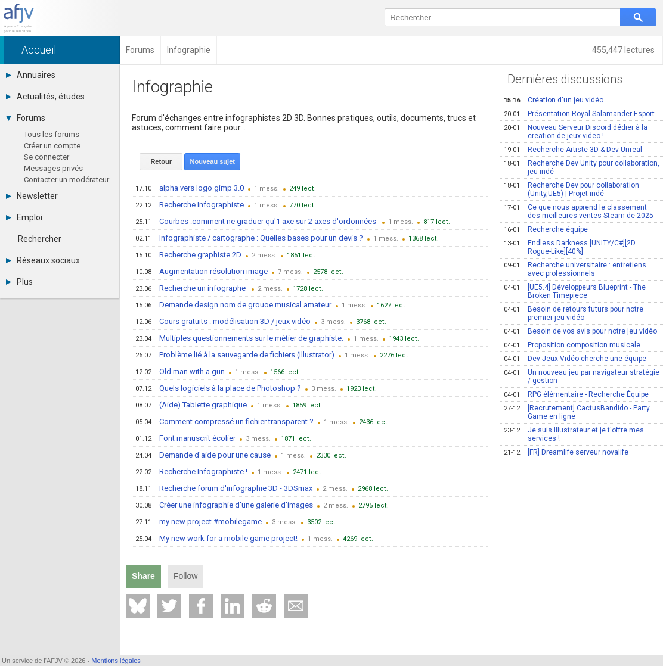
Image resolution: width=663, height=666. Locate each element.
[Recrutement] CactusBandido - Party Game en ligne (577, 412)
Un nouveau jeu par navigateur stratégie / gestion (581, 376)
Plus (19, 282)
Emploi (24, 217)
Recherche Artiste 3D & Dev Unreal (573, 149)
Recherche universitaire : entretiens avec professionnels (575, 269)
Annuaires (30, 75)
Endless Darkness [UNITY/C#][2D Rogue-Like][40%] (570, 247)
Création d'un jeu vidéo (553, 100)
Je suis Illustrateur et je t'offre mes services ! (574, 434)
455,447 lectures (624, 50)
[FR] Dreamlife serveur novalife (566, 452)
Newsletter (32, 196)
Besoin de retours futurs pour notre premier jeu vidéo (573, 313)
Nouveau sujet (212, 161)
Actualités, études (45, 96)
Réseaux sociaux (43, 260)
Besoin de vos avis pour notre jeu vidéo (580, 331)
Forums (25, 118)
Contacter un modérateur (66, 179)
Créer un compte (52, 145)
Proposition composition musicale (572, 345)
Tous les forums (51, 134)
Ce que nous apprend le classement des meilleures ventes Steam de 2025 (578, 211)
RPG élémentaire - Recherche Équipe (576, 394)
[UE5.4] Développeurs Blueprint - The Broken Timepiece (575, 291)
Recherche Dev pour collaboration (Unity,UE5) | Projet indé (571, 189)
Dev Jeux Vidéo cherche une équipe (575, 358)
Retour (160, 161)
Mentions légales (116, 660)
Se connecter (46, 157)
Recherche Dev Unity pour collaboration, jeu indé (581, 167)
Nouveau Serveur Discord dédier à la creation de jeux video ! (575, 131)
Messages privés (53, 168)
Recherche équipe (546, 229)
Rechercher (39, 239)
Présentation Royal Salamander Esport (579, 114)
